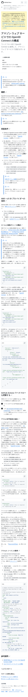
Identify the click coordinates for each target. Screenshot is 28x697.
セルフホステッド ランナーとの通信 (13, 664)
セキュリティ (21, 5)
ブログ (22, 691)
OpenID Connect (15, 446)
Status (2, 691)
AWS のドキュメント (10, 206)
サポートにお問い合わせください (9, 679)
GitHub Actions (7, 5)
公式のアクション (14, 219)
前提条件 (5, 129)
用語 (13, 690)
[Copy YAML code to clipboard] (24, 476)
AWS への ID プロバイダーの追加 (13, 199)
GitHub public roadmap (17, 83)
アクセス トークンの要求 (10, 551)
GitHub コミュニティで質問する (9, 676)
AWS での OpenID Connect (10, 8)
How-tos (15, 5)
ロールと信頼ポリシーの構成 (11, 225)
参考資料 (5, 656)
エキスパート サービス (14, 691)
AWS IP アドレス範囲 (11, 179)
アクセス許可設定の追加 (10, 419)
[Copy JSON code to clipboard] (24, 268)
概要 (4, 92)
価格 (6, 691)
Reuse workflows (13, 544)
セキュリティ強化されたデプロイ (11, 7)
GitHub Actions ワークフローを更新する (13, 394)
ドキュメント (13, 561)
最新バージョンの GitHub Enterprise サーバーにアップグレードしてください (13, 23)
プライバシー (18, 690)
